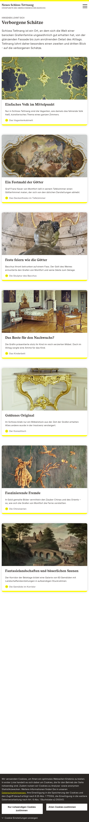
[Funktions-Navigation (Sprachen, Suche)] (85, 6)
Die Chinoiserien (15, 509)
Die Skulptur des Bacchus (21, 276)
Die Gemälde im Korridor (20, 586)
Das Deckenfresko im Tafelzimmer (25, 198)
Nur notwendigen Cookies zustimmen (22, 809)
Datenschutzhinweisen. (14, 792)
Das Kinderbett (15, 353)
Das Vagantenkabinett (19, 120)
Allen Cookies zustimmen (62, 807)
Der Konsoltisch (15, 431)
